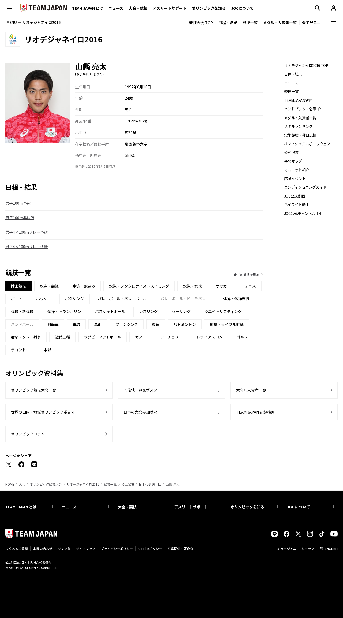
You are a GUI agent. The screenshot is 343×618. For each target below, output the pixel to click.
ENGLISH (331, 548)
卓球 (76, 324)
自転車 (53, 324)
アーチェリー (171, 337)
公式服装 (291, 152)
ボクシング (74, 298)
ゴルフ (242, 337)
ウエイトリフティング (223, 311)
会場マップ (293, 161)
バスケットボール (110, 311)
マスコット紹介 (296, 169)
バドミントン (184, 324)
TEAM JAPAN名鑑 (298, 100)
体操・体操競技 (236, 298)
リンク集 (64, 548)
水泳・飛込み (84, 286)
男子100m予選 (18, 203)
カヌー (140, 337)
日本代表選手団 (150, 484)
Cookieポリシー (150, 548)
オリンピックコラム (28, 434)
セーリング (181, 311)
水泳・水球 (192, 286)
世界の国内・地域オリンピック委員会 (43, 412)
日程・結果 (227, 22)
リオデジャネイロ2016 (82, 484)
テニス (250, 286)
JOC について (311, 506)
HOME (9, 484)
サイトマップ (85, 548)
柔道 (155, 324)
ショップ (307, 548)
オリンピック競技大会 (46, 484)
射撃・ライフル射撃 (227, 324)
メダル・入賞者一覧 (280, 22)
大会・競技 (142, 506)
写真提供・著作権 (180, 548)
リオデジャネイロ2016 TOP (306, 65)
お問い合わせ (43, 548)
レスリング (148, 311)
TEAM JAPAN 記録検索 (255, 412)
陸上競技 (127, 484)
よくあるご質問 (16, 548)
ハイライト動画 (296, 204)
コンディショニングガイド (305, 187)
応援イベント (294, 178)
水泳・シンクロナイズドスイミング (139, 286)
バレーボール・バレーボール (122, 298)
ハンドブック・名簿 (300, 108)
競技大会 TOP (201, 22)
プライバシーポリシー (117, 548)
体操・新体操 (22, 311)
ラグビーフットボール (102, 337)
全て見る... (311, 22)
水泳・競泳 (49, 286)
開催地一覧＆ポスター (142, 390)
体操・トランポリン (64, 311)
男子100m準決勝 (19, 217)
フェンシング (126, 324)
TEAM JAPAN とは (29, 506)
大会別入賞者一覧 (251, 390)
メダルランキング (298, 126)
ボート (16, 298)
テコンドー (20, 349)
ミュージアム (286, 548)
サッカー (223, 286)
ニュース (116, 8)
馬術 (98, 324)
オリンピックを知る (209, 8)
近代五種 (62, 337)
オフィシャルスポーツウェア (307, 143)
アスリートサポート (170, 8)
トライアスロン (209, 337)
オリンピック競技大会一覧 (33, 390)
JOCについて (242, 8)
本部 (47, 349)
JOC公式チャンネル (299, 213)
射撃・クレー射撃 (26, 337)
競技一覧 (250, 22)
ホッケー (43, 298)
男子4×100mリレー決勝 (26, 246)
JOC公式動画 (294, 196)
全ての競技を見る (246, 274)
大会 (22, 484)
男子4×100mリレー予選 (26, 232)
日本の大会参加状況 (140, 412)
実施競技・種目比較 (300, 135)
